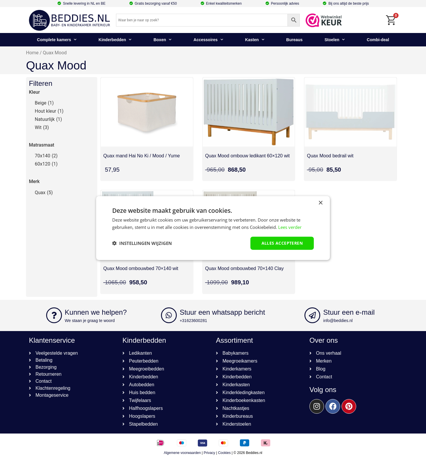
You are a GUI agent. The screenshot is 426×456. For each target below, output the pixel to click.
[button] (142, 243)
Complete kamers (57, 39)
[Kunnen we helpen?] (54, 315)
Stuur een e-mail (349, 312)
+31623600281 (193, 320)
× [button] (320, 203)
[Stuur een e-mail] (312, 315)
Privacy (209, 453)
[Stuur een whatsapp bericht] (169, 315)
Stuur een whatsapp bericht (222, 312)
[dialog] (213, 228)
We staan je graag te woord (90, 320)
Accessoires (208, 39)
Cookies (224, 453)
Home (32, 52)
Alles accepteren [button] (282, 243)
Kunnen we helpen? (96, 312)
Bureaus (294, 39)
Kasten (254, 39)
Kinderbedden (114, 39)
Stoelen (335, 39)
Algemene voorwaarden (182, 453)
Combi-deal (378, 39)
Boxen (162, 39)
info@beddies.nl (338, 320)
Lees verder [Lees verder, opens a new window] (290, 227)
